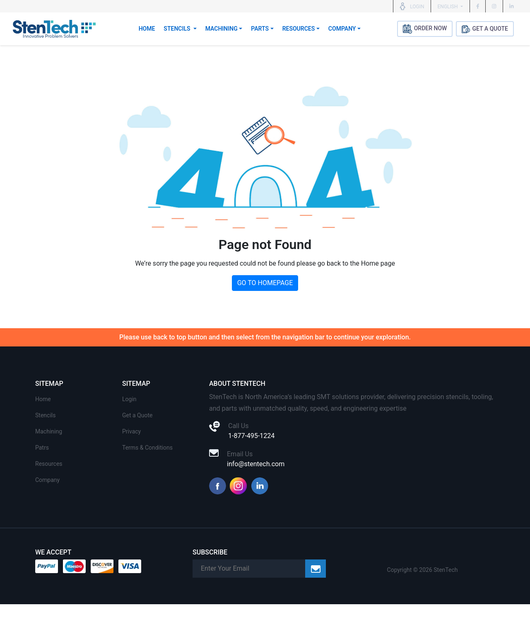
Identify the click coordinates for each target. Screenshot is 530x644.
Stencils (45, 415)
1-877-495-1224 (251, 436)
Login (129, 399)
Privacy (131, 431)
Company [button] (342, 28)
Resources (49, 463)
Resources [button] (298, 28)
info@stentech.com (255, 464)
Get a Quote (137, 415)
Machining (48, 431)
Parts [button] (260, 28)
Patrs (42, 447)
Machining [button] (221, 28)
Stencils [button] (178, 28)
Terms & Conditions (147, 447)
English (448, 7)
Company (47, 480)
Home (147, 28)
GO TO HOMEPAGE (265, 283)
